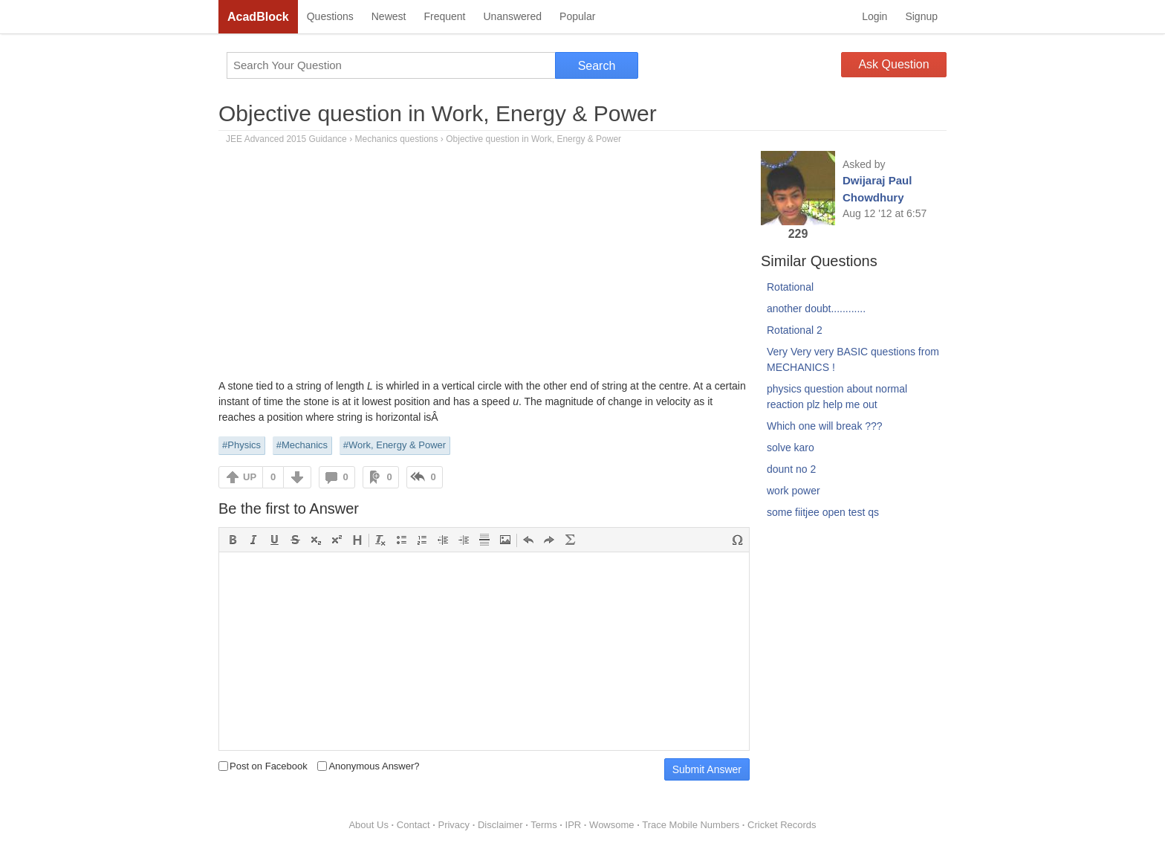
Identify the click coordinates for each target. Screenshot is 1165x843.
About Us (368, 824)
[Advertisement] (484, 267)
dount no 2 (791, 469)
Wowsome (611, 824)
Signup (921, 16)
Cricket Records (781, 824)
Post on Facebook (263, 766)
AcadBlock (258, 16)
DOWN (297, 477)
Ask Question (893, 64)
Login (874, 16)
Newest (388, 16)
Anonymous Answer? (368, 766)
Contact (413, 824)
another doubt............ (816, 308)
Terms (543, 824)
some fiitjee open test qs (823, 512)
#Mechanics (302, 444)
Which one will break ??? (825, 426)
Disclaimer (500, 824)
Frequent (444, 16)
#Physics (241, 444)
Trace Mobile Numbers (690, 824)
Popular (577, 16)
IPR (573, 824)
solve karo (790, 447)
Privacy (454, 824)
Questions (330, 16)
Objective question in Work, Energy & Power (437, 113)
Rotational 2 (794, 330)
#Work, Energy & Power (394, 444)
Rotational (790, 287)
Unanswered (512, 16)
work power (793, 491)
